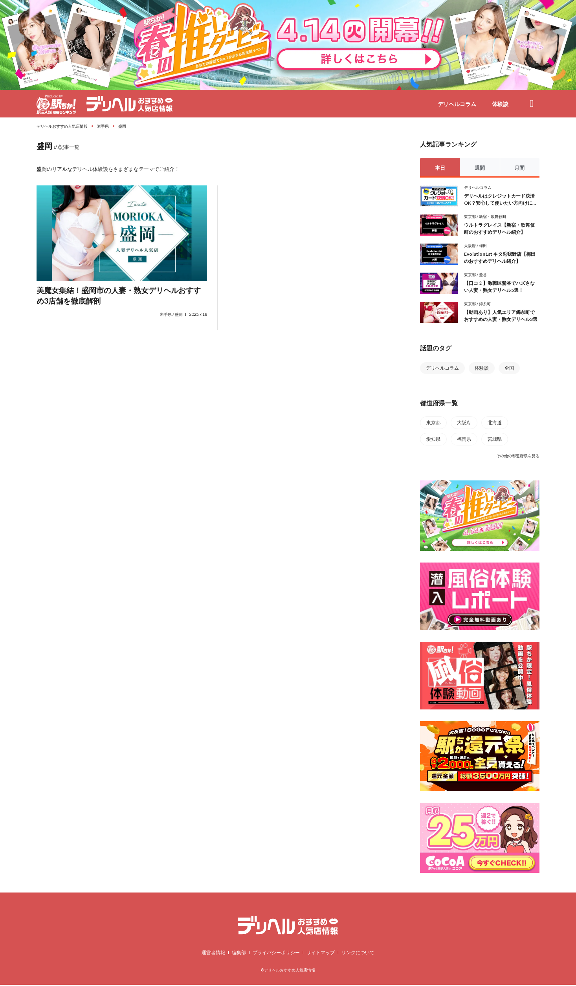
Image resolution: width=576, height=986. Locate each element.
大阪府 (470, 246)
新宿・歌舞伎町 (492, 216)
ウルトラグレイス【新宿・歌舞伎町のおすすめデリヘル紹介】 (499, 228)
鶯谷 (483, 275)
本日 (440, 168)
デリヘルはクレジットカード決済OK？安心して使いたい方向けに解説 (500, 200)
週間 (480, 168)
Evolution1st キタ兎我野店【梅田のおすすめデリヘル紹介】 (500, 257)
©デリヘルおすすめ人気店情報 (288, 971)
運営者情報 (213, 954)
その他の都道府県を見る (517, 455)
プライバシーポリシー (276, 954)
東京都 (470, 216)
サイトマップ (320, 954)
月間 (519, 168)
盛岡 (179, 315)
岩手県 (166, 315)
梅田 (483, 246)
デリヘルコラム (457, 104)
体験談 (500, 104)
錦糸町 (485, 304)
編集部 (239, 954)
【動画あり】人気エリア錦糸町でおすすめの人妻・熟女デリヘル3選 (500, 315)
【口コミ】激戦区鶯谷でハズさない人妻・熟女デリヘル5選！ (499, 286)
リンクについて (357, 954)
